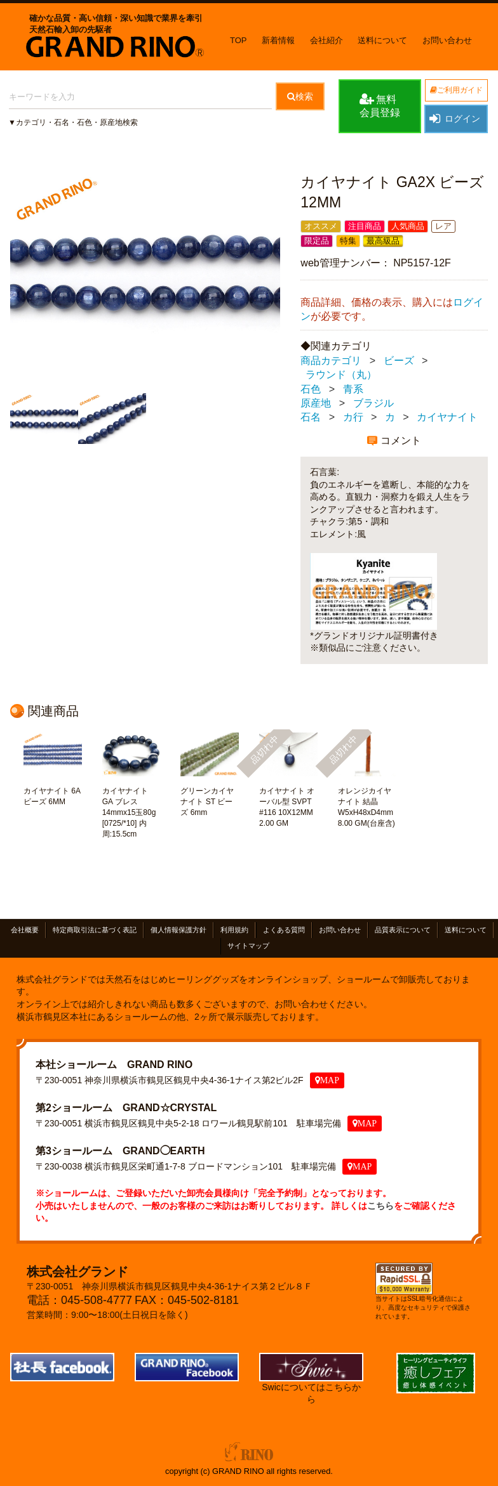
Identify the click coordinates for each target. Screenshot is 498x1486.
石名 (310, 417)
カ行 (353, 417)
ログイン (454, 118)
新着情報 (278, 40)
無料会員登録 (380, 105)
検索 (300, 96)
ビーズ (399, 360)
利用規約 (234, 930)
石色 (310, 389)
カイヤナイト (447, 417)
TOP (238, 40)
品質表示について (403, 930)
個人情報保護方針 (178, 930)
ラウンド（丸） (341, 374)
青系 (353, 389)
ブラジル (373, 403)
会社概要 (25, 930)
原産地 (315, 403)
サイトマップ (248, 946)
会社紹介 (326, 40)
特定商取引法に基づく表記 (95, 930)
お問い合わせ (447, 40)
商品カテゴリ (330, 360)
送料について (382, 40)
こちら (380, 1206)
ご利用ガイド (456, 90)
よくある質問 (284, 930)
